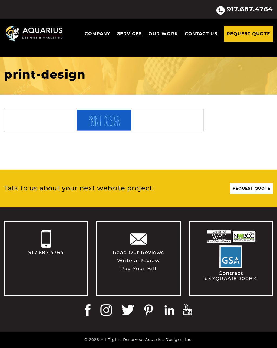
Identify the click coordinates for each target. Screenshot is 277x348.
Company (97, 34)
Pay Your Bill (138, 269)
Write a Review (138, 260)
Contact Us (201, 34)
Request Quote (248, 34)
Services (129, 34)
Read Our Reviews (138, 252)
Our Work (163, 34)
